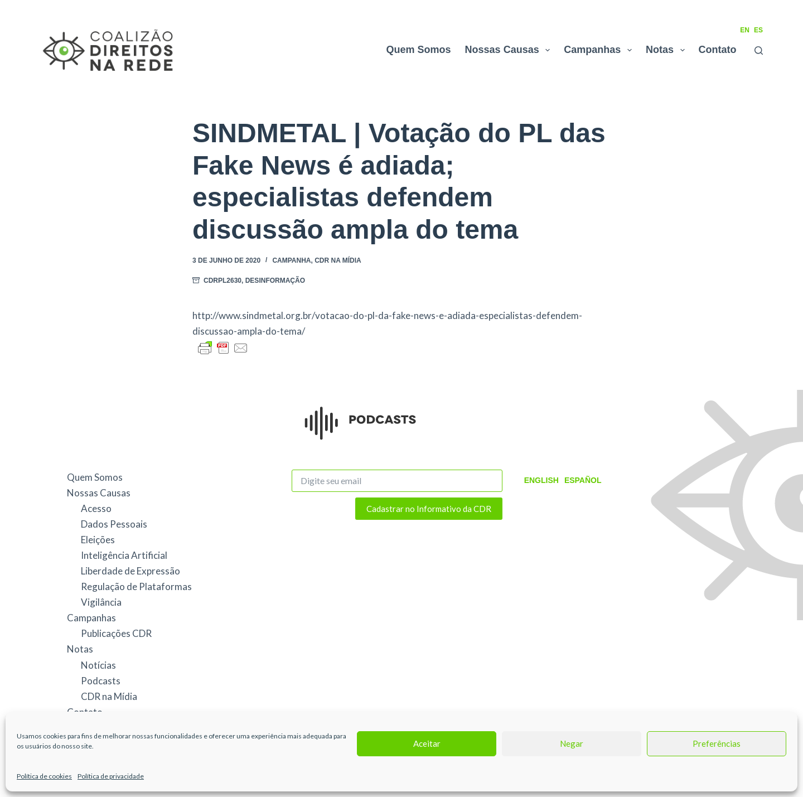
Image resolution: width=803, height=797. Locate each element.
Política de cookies (44, 776)
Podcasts (100, 681)
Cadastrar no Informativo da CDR (428, 509)
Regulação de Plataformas (136, 586)
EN (744, 30)
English (541, 480)
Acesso (96, 508)
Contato (718, 49)
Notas (667, 50)
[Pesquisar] (758, 50)
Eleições (98, 539)
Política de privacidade (111, 776)
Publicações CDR (116, 633)
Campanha (291, 260)
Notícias (98, 665)
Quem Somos (418, 49)
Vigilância (101, 602)
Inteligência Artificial (124, 555)
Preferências (717, 743)
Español (583, 480)
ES (758, 30)
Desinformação (275, 280)
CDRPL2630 (222, 280)
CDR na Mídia (338, 260)
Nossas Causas (510, 50)
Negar (571, 743)
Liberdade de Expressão (130, 571)
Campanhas (600, 50)
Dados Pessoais (114, 524)
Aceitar (427, 743)
